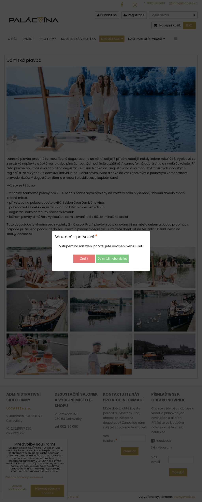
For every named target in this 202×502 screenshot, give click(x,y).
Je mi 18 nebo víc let (112, 258)
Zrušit (84, 258)
